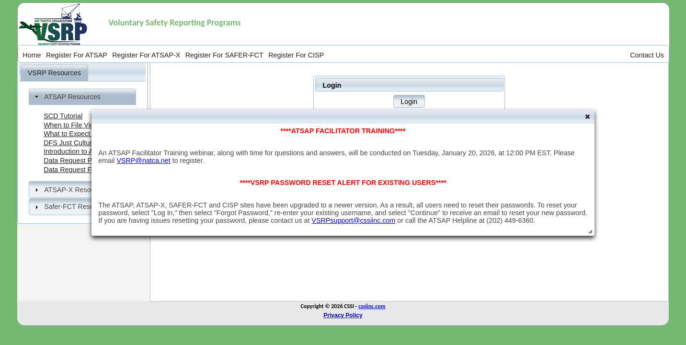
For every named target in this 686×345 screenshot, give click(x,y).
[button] (409, 101)
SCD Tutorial (63, 116)
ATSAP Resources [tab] (67, 97)
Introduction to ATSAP (77, 151)
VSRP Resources (54, 73)
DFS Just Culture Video (79, 143)
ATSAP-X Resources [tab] (70, 190)
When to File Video (73, 125)
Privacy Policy (342, 315)
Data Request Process (78, 160)
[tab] (55, 73)
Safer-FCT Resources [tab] (72, 206)
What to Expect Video (76, 134)
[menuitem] (32, 55)
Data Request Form (73, 169)
